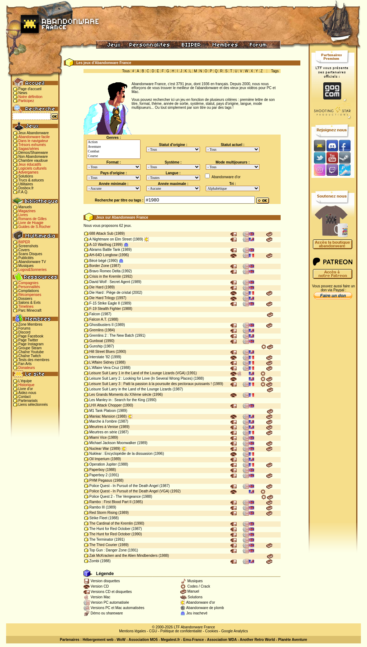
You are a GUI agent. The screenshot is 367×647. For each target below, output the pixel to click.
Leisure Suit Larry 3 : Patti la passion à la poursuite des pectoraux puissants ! (150, 384)
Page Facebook (30, 336)
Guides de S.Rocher (34, 227)
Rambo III (97, 507)
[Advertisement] (332, 415)
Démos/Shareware (33, 153)
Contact (24, 397)
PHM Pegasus (100, 480)
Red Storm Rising (103, 513)
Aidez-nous (27, 393)
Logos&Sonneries (32, 270)
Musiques (26, 266)
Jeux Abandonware (33, 133)
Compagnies (28, 283)
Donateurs (26, 368)
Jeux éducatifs (29, 164)
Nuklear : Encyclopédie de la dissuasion (121, 454)
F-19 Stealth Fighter (105, 309)
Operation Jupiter (103, 464)
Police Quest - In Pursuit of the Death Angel (123, 486)
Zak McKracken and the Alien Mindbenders (123, 556)
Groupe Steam (30, 348)
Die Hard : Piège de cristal (110, 293)
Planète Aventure (292, 640)
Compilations (28, 291)
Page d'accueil (30, 89)
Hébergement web (97, 640)
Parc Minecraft (29, 310)
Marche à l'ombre (103, 421)
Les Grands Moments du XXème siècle (120, 395)
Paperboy (97, 470)
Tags (274, 71)
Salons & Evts (29, 303)
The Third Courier (103, 545)
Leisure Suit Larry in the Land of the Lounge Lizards (130, 389)
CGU (153, 631)
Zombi (94, 561)
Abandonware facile (34, 137)
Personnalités (29, 287)
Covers (24, 250)
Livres (23, 215)
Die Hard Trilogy (102, 298)
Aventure (113, 147)
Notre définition (30, 97)
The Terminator (101, 539)
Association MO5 (143, 640)
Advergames (28, 172)
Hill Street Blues (102, 352)
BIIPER (24, 242)
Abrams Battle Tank (104, 250)
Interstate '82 (99, 357)
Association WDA (222, 640)
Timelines (25, 306)
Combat (113, 151)
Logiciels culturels (32, 168)
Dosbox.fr (26, 188)
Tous (126, 71)
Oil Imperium (99, 459)
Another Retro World (257, 640)
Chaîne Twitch (29, 356)
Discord (24, 332)
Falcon (94, 314)
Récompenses (29, 295)
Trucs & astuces (31, 180)
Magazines (26, 211)
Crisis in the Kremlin (105, 276)
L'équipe (25, 381)
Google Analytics (234, 631)
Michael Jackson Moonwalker (112, 443)
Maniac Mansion (102, 416)
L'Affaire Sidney (101, 362)
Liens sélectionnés (33, 405)
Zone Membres (30, 324)
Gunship (96, 346)
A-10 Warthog (100, 245)
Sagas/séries (28, 149)
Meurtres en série (103, 432)
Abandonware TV (32, 262)
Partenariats (28, 401)
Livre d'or (25, 389)
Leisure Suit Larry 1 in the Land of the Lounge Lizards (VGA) (137, 373)
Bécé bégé (97, 261)
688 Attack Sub (101, 233)
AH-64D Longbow (103, 255)
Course (113, 156)
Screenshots (28, 246)
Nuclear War (99, 449)
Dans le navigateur (33, 141)
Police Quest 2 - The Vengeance (115, 496)
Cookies (211, 631)
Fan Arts (25, 364)
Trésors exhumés (32, 145)
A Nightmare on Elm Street (110, 239)
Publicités (26, 258)
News (22, 93)
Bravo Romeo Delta (104, 271)
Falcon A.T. (98, 319)
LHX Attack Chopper (105, 405)
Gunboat (96, 341)
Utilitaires (25, 184)
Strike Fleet (98, 518)
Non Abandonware (33, 157)
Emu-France (193, 640)
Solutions (25, 176)
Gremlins (96, 330)
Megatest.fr (170, 640)
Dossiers (25, 299)
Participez (26, 101)
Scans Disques (30, 254)
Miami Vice (98, 437)
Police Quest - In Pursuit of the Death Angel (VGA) (129, 491)
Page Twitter (28, 340)
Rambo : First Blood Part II (110, 502)
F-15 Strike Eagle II (104, 303)
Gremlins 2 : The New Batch (111, 335)
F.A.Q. (23, 192)
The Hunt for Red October (109, 529)
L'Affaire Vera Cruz (104, 368)
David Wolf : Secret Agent (109, 282)
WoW (121, 640)
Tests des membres (33, 360)
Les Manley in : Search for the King (117, 400)
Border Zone (99, 266)
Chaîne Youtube (31, 352)
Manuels (25, 207)
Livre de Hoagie (30, 223)
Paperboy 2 (98, 475)
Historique (26, 385)
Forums (24, 328)
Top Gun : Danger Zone (108, 550)
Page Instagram (31, 344)
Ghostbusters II (101, 325)
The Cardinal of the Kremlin (111, 523)
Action (113, 142)
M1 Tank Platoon (102, 411)
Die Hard (96, 287)
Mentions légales (132, 631)
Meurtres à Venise (103, 427)
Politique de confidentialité (181, 631)
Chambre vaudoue (33, 160)
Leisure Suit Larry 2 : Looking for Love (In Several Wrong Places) (140, 378)
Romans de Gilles (32, 219)
